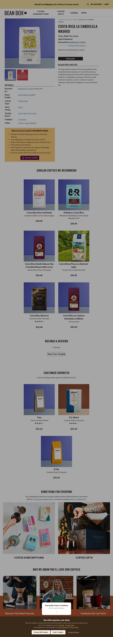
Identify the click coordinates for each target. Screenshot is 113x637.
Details (61, 625)
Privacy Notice (62, 627)
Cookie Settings (73, 632)
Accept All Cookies (41, 632)
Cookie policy (69, 625)
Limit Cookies (58, 632)
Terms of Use (74, 627)
